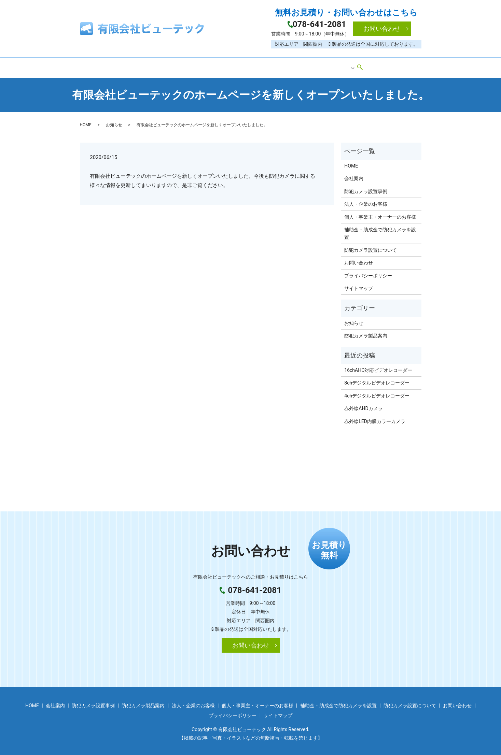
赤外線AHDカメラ (363, 405)
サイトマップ (358, 285)
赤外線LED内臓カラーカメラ (374, 418)
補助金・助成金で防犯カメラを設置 (380, 230)
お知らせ (114, 122)
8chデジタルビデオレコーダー (376, 380)
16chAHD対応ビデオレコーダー (378, 367)
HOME (135, 66)
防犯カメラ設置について (370, 247)
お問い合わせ (381, 28)
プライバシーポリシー (368, 273)
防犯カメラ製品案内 (263, 66)
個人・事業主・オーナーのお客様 (380, 214)
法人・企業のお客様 (365, 201)
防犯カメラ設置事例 (207, 66)
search (367, 66)
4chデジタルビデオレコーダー (376, 393)
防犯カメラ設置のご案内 (323, 66)
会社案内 (164, 66)
